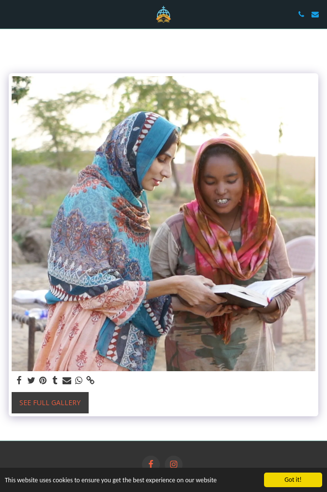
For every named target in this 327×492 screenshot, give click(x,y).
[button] (10, 14)
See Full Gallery (49, 402)
